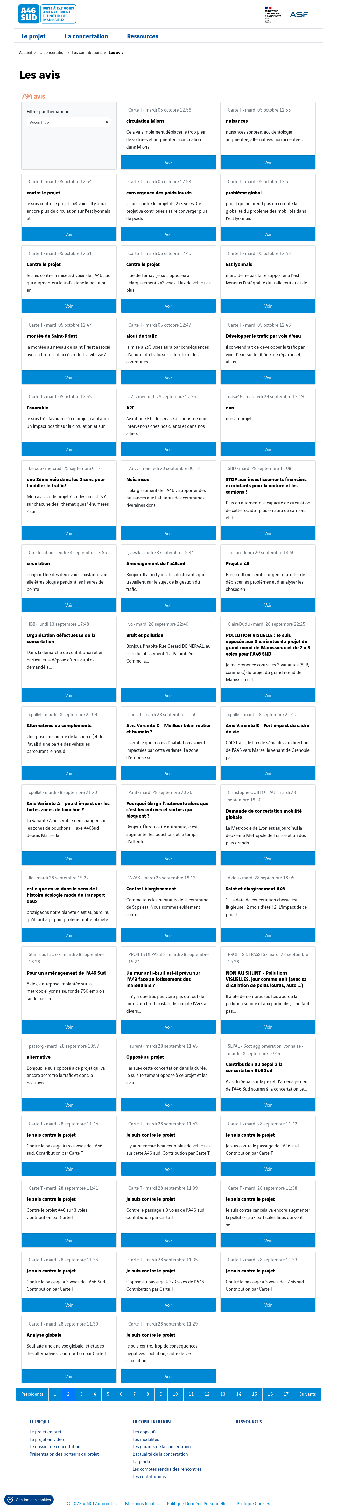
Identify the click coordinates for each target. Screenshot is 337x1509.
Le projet (33, 40)
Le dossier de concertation (55, 1446)
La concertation (86, 40)
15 (254, 1393)
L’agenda (141, 1461)
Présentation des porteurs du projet (64, 1453)
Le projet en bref (45, 1431)
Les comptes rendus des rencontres (167, 1468)
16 (270, 1393)
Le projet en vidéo (47, 1439)
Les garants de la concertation (161, 1446)
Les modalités (145, 1439)
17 (286, 1393)
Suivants (307, 1393)
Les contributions (87, 52)
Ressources (142, 40)
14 (238, 1393)
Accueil (25, 52)
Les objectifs (144, 1431)
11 (191, 1393)
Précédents (32, 1393)
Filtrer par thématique (48, 111)
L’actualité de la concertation (160, 1453)
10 (175, 1393)
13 (223, 1393)
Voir (168, 162)
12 (207, 1393)
